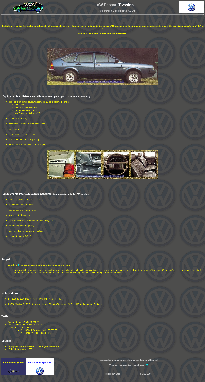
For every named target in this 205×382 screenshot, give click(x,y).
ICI (147, 365)
